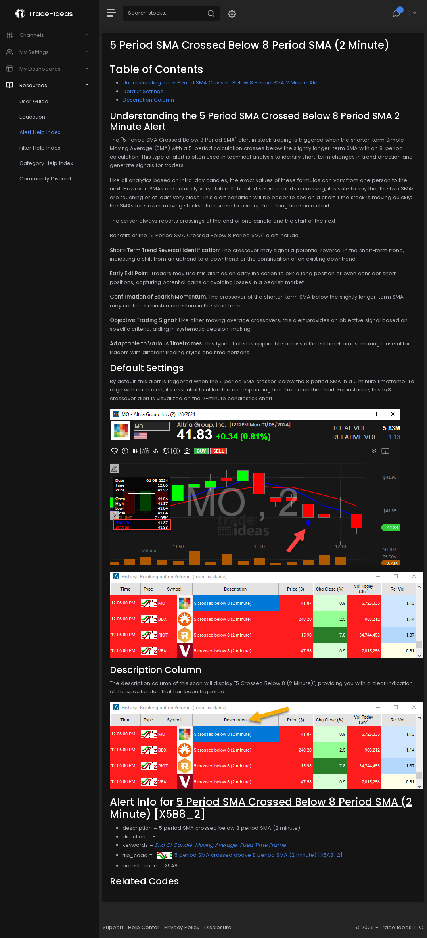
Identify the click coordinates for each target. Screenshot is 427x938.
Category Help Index (50, 163)
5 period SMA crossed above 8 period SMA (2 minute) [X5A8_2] (254, 855)
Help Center (148, 927)
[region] (51, 469)
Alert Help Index (43, 132)
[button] (236, 13)
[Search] (167, 13)
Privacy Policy (186, 927)
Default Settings (147, 91)
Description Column (152, 100)
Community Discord (49, 178)
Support (117, 927)
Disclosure (222, 927)
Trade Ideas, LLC (401, 927)
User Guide (37, 101)
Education (36, 117)
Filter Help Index (43, 148)
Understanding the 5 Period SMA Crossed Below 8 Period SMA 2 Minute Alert (226, 82)
